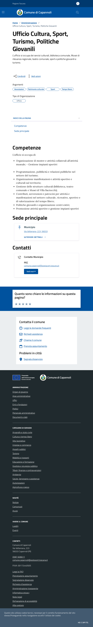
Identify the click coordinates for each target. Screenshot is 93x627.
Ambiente (17, 474)
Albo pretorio (18, 605)
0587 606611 (19, 556)
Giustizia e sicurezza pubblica (25, 466)
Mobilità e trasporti (21, 457)
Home (15, 22)
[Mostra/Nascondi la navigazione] (3, 12)
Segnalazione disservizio (23, 580)
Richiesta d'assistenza (22, 584)
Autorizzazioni (19, 482)
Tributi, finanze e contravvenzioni (27, 470)
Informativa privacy (21, 592)
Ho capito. (83, 622)
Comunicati (17, 506)
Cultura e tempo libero (22, 436)
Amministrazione (29, 22)
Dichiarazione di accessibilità (25, 601)
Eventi (15, 530)
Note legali (17, 596)
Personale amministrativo (24, 412)
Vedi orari (31, 271)
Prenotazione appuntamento (25, 575)
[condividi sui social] (19, 76)
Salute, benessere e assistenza (26, 478)
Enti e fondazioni (20, 404)
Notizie (16, 502)
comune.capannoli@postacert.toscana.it (41, 265)
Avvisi (15, 510)
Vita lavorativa (19, 440)
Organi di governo (20, 391)
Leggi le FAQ (18, 571)
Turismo (16, 453)
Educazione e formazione (23, 461)
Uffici (15, 400)
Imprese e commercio (22, 445)
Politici (15, 408)
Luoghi (15, 526)
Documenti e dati (20, 417)
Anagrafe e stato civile (22, 432)
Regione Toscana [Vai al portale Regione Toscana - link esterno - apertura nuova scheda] (19, 3)
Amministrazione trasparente (25, 588)
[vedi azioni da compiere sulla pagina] (34, 76)
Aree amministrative (21, 396)
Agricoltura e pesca (21, 487)
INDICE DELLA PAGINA (46, 118)
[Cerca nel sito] (77, 12)
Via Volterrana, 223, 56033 (36, 231)
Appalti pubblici (19, 449)
